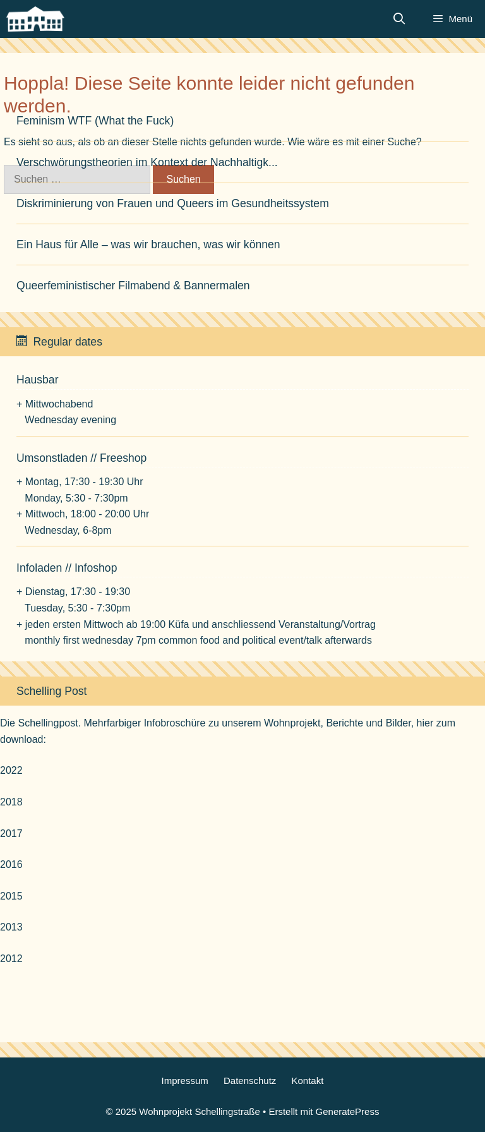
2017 (11, 833)
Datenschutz (250, 1080)
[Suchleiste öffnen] (399, 19)
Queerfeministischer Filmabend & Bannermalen (133, 285)
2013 (11, 927)
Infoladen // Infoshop (66, 568)
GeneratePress (348, 1111)
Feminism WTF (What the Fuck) (95, 120)
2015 (11, 896)
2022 (11, 770)
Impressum (185, 1080)
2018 (11, 802)
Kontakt (308, 1080)
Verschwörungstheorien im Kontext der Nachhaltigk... (147, 162)
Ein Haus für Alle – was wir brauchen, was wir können (148, 244)
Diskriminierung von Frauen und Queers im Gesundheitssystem (172, 203)
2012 (11, 958)
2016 (11, 864)
